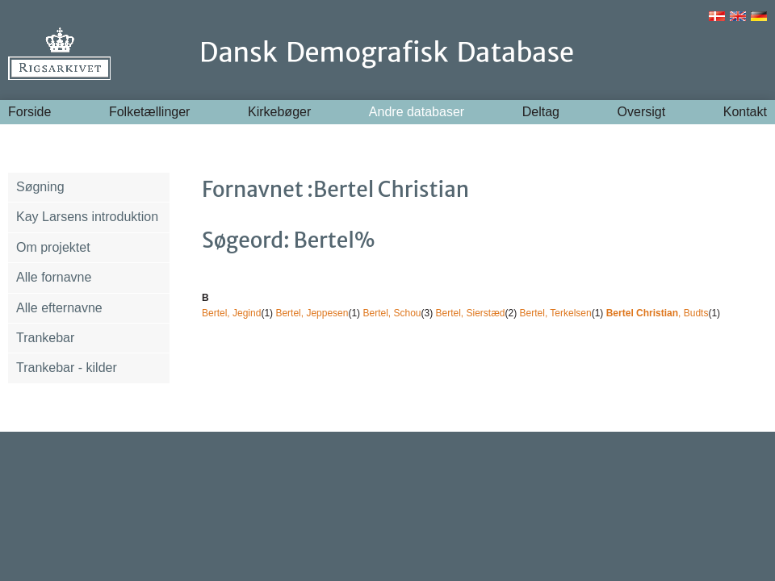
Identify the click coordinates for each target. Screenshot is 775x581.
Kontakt (745, 112)
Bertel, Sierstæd (470, 313)
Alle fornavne (53, 277)
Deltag (540, 112)
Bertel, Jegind (231, 313)
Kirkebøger (279, 112)
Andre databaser (416, 112)
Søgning (40, 187)
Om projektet (53, 247)
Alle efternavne (59, 308)
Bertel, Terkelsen (556, 313)
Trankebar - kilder (66, 367)
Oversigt (642, 112)
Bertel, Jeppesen (311, 313)
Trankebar (45, 338)
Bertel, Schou (391, 313)
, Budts (657, 313)
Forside (29, 112)
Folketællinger (149, 112)
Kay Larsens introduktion (87, 217)
